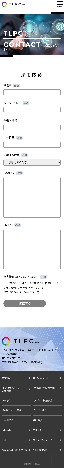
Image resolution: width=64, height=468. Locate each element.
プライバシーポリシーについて (21, 292)
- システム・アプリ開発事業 (11, 389)
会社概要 (37, 420)
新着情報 (6, 377)
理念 (4, 440)
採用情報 (6, 430)
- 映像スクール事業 (12, 410)
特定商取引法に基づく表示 (16, 450)
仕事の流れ (8, 420)
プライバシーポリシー (44, 440)
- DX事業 (6, 400)
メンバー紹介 (40, 410)
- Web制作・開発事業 (44, 387)
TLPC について (41, 377)
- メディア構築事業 (43, 400)
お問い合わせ (40, 450)
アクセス (37, 430)
